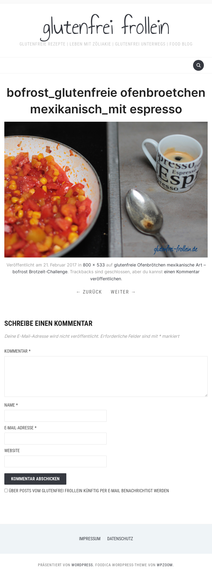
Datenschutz (120, 538)
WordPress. (82, 565)
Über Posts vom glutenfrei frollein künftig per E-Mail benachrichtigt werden (86, 490)
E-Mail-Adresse (20, 427)
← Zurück (89, 292)
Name (11, 405)
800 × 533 (94, 265)
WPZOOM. (165, 565)
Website (12, 450)
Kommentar (17, 351)
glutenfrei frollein (106, 26)
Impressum (89, 538)
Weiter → (123, 292)
